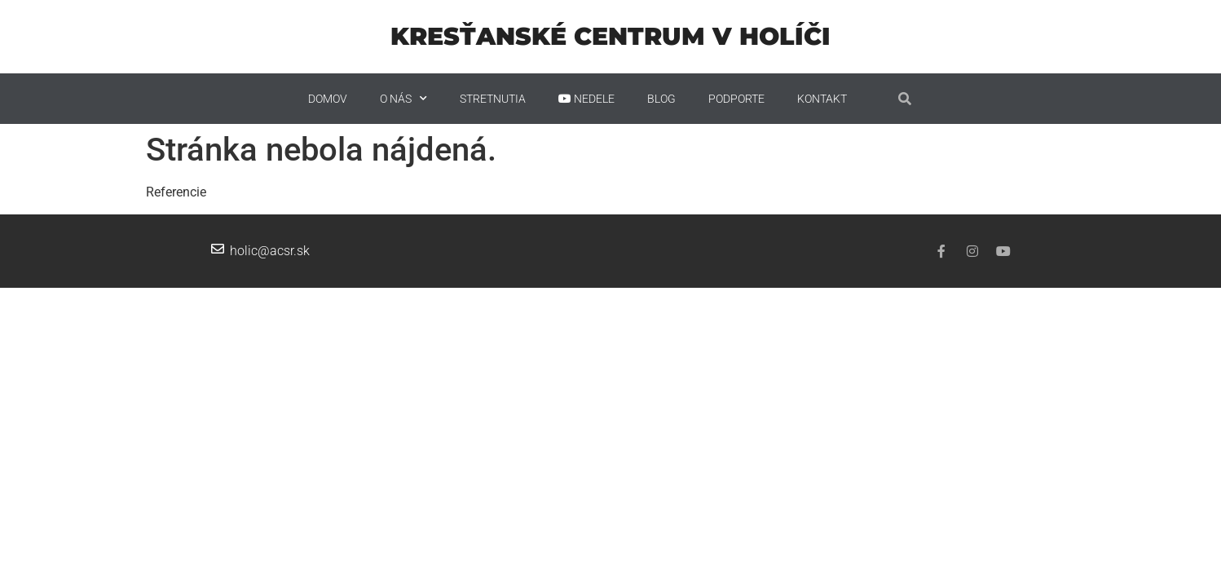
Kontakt (822, 98)
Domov (327, 98)
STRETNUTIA (493, 98)
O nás (403, 98)
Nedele (586, 98)
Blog (661, 98)
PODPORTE (736, 98)
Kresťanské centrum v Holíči (610, 36)
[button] (904, 98)
